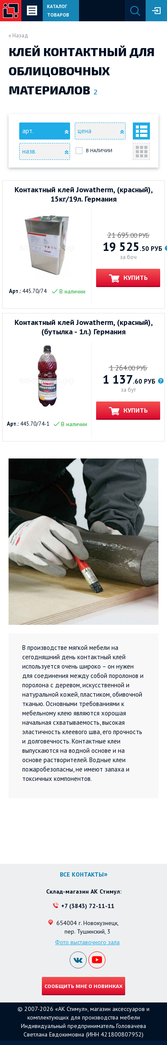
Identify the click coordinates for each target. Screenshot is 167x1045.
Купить (135, 277)
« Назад (18, 35)
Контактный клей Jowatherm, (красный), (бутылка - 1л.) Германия (84, 327)
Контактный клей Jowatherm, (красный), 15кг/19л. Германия (84, 194)
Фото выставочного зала (87, 942)
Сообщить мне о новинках (83, 986)
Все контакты (82, 874)
